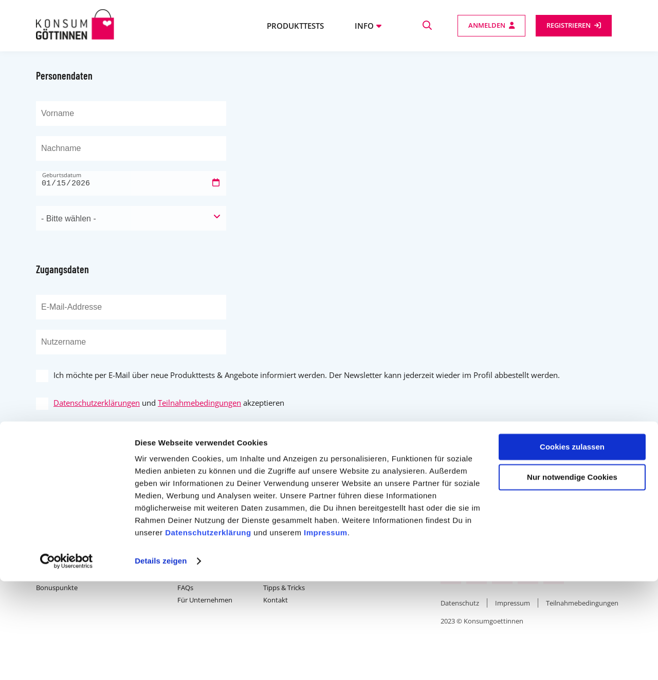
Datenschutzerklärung (208, 631)
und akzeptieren (168, 403)
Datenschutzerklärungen (96, 403)
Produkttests (295, 26)
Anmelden (486, 25)
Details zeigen (161, 659)
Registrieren (568, 25)
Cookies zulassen (572, 545)
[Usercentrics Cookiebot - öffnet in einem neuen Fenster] (67, 660)
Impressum (326, 631)
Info (364, 26)
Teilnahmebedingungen (199, 403)
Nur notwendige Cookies (572, 575)
